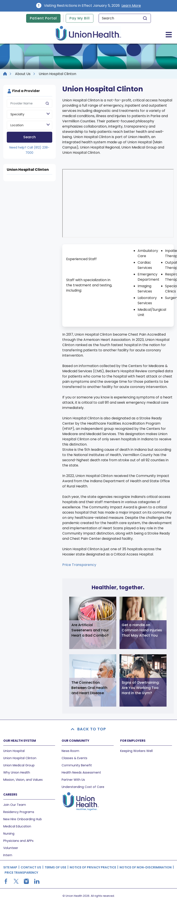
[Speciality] (29, 114)
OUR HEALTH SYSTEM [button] (19, 740)
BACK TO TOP (88, 729)
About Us (22, 73)
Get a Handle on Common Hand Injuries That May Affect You (142, 630)
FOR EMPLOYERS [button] (132, 740)
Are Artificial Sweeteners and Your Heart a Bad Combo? (90, 630)
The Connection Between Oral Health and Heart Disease (89, 687)
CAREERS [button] (10, 794)
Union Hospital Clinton (28, 169)
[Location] (29, 125)
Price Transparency (79, 564)
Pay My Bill (79, 18)
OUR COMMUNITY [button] (75, 740)
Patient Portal (43, 18)
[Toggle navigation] (169, 34)
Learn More (131, 5)
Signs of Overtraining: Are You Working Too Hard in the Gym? (141, 687)
